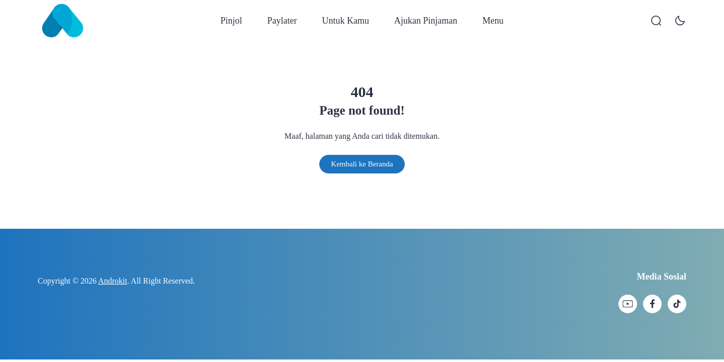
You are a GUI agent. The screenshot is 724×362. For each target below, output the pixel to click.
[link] (627, 304)
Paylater (282, 21)
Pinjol (231, 21)
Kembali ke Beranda (362, 164)
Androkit (112, 281)
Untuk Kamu (346, 21)
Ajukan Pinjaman (425, 21)
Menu (492, 21)
